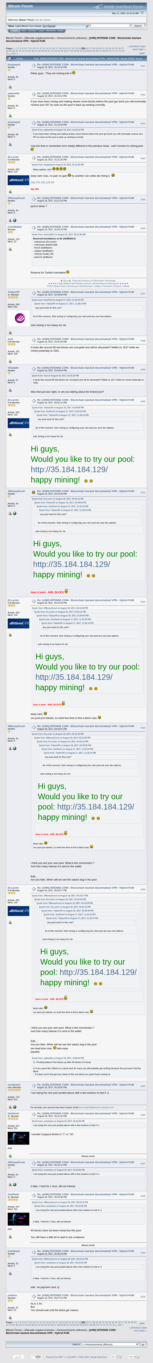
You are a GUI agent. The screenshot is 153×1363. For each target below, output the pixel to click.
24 (79, 48)
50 (46, 51)
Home (15, 31)
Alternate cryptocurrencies (39, 37)
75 (7, 53)
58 (71, 51)
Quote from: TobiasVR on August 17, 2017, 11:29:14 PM (60, 304)
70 (110, 51)
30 (100, 48)
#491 (143, 492)
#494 (143, 889)
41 (17, 51)
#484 (143, 158)
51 (49, 51)
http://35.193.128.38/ (42, 182)
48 (39, 51)
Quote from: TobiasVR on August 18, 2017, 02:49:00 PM (58, 408)
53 (55, 51)
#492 (143, 602)
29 (97, 48)
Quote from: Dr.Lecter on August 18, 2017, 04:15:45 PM (57, 734)
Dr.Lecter (13, 156)
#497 (143, 1164)
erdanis (12, 1295)
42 (20, 51)
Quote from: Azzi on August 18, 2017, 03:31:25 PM (55, 376)
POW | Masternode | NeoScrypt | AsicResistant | (70, 286)
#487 (143, 294)
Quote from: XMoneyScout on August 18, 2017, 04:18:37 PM (60, 896)
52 (52, 51)
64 (91, 51)
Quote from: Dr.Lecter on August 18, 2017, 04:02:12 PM (57, 499)
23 (76, 48)
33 (109, 48)
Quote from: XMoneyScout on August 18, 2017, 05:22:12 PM (60, 1202)
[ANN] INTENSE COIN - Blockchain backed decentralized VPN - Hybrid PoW (61, 1331)
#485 (143, 199)
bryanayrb (14, 64)
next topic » (139, 49)
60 (78, 51)
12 (41, 48)
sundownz (14, 1084)
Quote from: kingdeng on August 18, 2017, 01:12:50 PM (58, 165)
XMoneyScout (16, 198)
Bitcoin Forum (14, 37)
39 (10, 51)
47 (36, 51)
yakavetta (13, 93)
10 (34, 48)
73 (120, 51)
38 (7, 51)
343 (14, 53)
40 (13, 51)
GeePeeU (13, 1113)
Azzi (10, 339)
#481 (143, 66)
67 (100, 51)
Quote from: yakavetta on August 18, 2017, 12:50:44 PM (58, 1058)
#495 (143, 1086)
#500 (143, 1297)
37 (122, 48)
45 (30, 51)
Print (142, 53)
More (60, 31)
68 (104, 51)
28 (93, 48)
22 (73, 48)
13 (44, 48)
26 (87, 48)
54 (58, 51)
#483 (143, 123)
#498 (143, 1196)
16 (53, 48)
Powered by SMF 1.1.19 (57, 1357)
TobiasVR (13, 292)
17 (57, 48)
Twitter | (98, 286)
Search (32, 31)
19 (63, 48)
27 (90, 48)
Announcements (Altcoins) (72, 37)
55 (62, 51)
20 (66, 48)
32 (106, 48)
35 (116, 48)
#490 (143, 401)
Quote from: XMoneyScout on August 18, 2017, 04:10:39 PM (60, 608)
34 (113, 48)
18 (60, 48)
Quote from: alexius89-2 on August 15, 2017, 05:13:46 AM (59, 234)
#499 (143, 1253)
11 (37, 48)
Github (126, 286)
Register (50, 31)
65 (94, 51)
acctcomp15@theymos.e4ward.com (96, 1107)
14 (47, 48)
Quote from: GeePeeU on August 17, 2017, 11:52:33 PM (58, 300)
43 (23, 51)
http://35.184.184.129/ (69, 469)
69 (107, 51)
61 (81, 51)
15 (50, 48)
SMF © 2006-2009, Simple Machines (89, 1357)
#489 (143, 369)
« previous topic (137, 46)
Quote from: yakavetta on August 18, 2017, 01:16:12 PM (58, 130)
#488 (143, 341)
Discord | (118, 286)
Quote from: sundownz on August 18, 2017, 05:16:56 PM (58, 1121)
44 (26, 51)
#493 (143, 728)
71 (113, 51)
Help (24, 31)
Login (41, 31)
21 (69, 48)
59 (75, 51)
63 (87, 51)
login (37, 19)
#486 (143, 228)
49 (42, 51)
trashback (14, 1251)
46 (33, 51)
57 (68, 51)
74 (123, 51)
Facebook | (108, 286)
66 (97, 51)
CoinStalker (15, 226)
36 (119, 48)
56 (65, 51)
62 (84, 51)
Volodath (13, 367)
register (46, 19)
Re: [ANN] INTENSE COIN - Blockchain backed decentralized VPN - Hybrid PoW (85, 64)
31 (103, 48)
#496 (143, 1115)
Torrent (51, 26)
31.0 (45, 26)
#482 (143, 95)
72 (116, 51)
